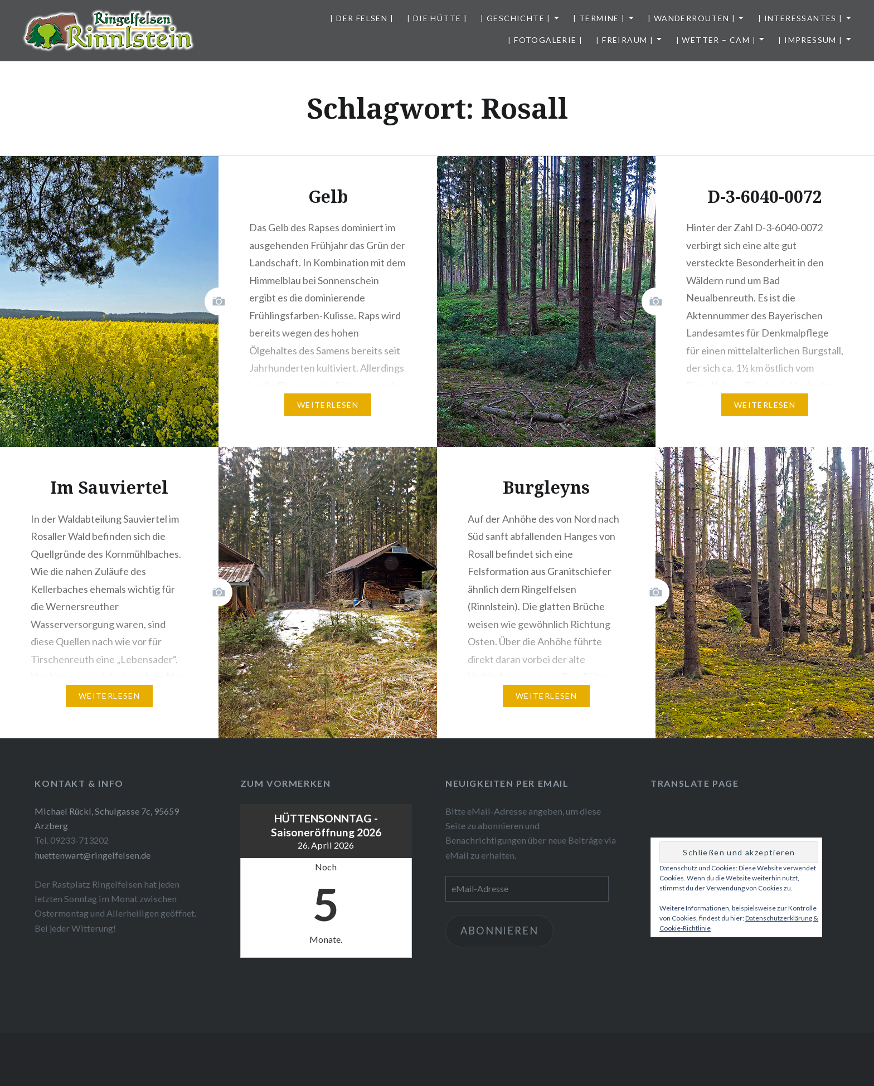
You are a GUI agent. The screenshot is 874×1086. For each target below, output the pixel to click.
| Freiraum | (624, 40)
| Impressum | (810, 40)
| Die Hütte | (437, 18)
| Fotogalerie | (545, 40)
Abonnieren (499, 930)
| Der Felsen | (362, 18)
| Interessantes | (800, 18)
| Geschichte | (515, 18)
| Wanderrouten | (691, 18)
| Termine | (599, 18)
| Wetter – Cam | (716, 40)
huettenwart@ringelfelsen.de (92, 855)
